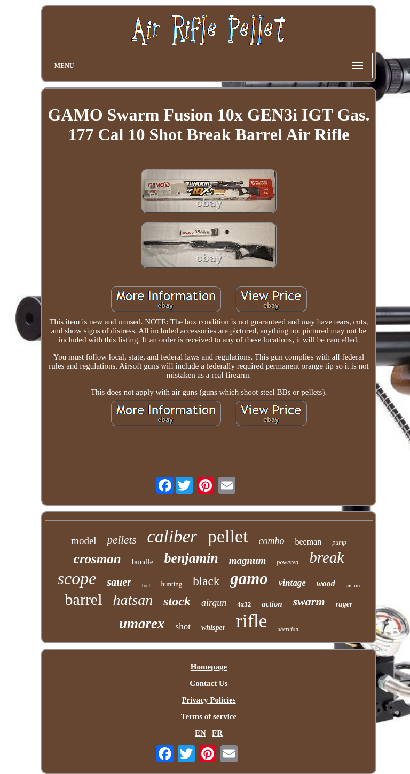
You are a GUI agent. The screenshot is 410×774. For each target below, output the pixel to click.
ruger (344, 604)
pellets (122, 539)
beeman (308, 541)
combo (271, 541)
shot (183, 626)
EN (200, 733)
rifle (251, 621)
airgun (213, 602)
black (206, 581)
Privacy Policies (208, 700)
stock (177, 601)
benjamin (191, 558)
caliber (171, 536)
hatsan (133, 600)
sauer (119, 582)
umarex (142, 624)
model (84, 540)
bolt (146, 585)
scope (77, 578)
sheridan (288, 629)
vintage (292, 583)
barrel (83, 599)
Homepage (209, 667)
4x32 (244, 604)
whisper (213, 628)
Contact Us (208, 683)
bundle (143, 561)
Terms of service (208, 716)
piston (352, 585)
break (326, 557)
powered (287, 562)
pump (339, 542)
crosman (97, 559)
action (272, 604)
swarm (309, 601)
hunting (172, 584)
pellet (228, 536)
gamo (249, 578)
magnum (247, 560)
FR (217, 733)
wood (326, 583)
